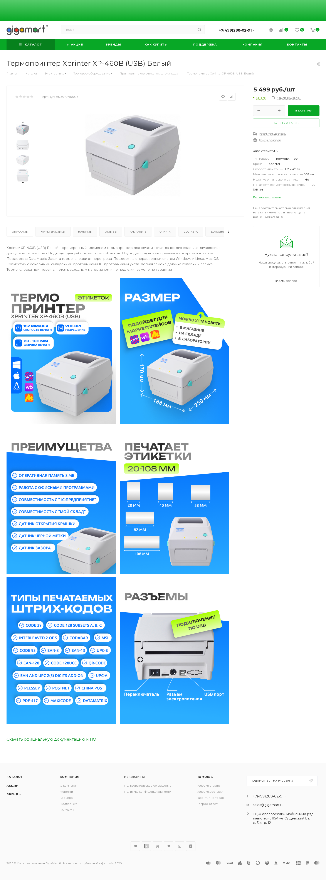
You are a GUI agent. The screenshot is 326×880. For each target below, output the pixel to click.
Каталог (15, 777)
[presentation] (22, 122)
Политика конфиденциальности (147, 791)
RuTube (157, 846)
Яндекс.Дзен (190, 846)
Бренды (14, 794)
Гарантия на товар (210, 797)
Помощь (205, 777)
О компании (68, 785)
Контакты (67, 810)
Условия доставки (210, 791)
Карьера (66, 797)
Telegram (168, 846)
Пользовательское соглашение (147, 785)
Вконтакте (135, 846)
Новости (66, 791)
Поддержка (68, 804)
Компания (69, 777)
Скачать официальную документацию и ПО (51, 739)
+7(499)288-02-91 (235, 30)
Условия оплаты (208, 785)
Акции (12, 785)
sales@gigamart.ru (268, 805)
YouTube (179, 846)
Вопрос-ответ (207, 804)
